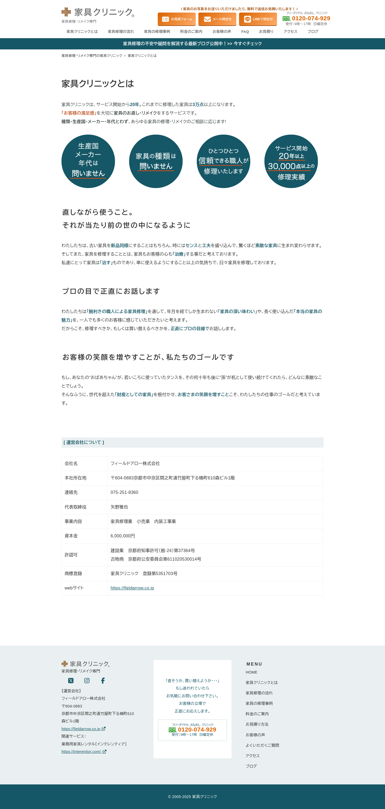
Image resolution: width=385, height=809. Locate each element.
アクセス (253, 756)
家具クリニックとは (262, 683)
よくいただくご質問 (262, 745)
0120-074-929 (311, 18)
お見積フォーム (176, 19)
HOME (251, 672)
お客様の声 (255, 735)
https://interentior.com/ (84, 751)
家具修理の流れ (259, 693)
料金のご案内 (257, 714)
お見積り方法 (257, 724)
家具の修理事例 (259, 703)
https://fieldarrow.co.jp (132, 588)
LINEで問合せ (258, 19)
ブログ (251, 766)
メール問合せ (217, 19)
